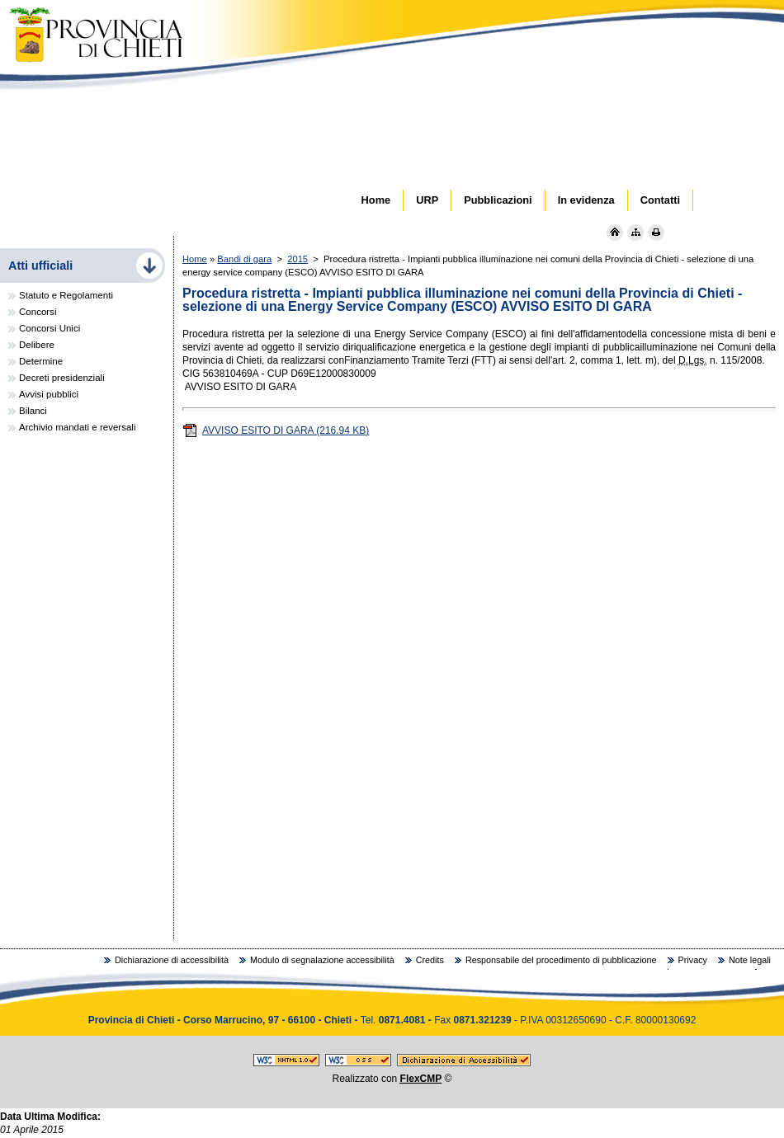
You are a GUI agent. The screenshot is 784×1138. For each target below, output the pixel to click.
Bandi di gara (244, 259)
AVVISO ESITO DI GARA (275, 430)
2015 (297, 259)
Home (194, 259)
